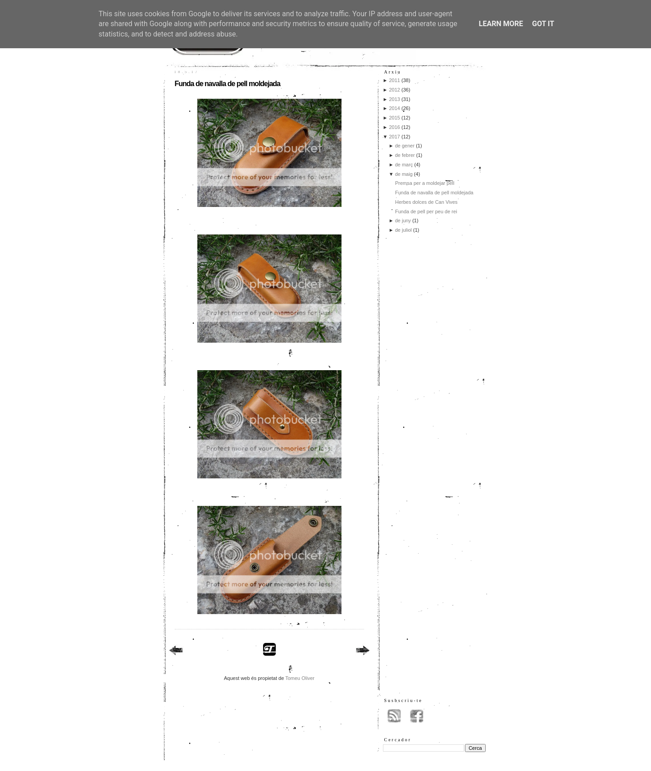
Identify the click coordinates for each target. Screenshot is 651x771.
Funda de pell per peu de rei (426, 211)
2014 (394, 108)
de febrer (405, 155)
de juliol (403, 230)
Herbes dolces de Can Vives (426, 202)
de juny (403, 220)
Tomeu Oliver (299, 678)
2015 (394, 117)
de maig (404, 174)
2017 (394, 136)
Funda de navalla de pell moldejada (228, 83)
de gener (404, 145)
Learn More (501, 23)
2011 (394, 80)
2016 (394, 127)
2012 (394, 89)
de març (404, 164)
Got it (543, 23)
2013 (394, 99)
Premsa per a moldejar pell (424, 183)
